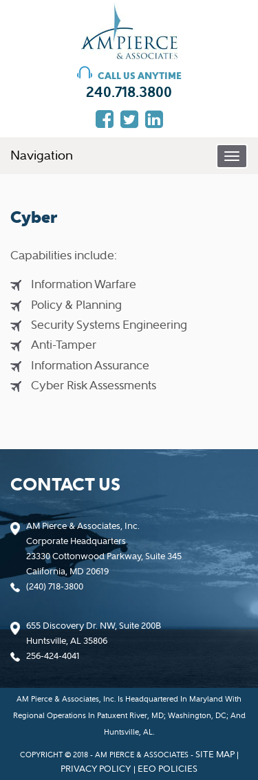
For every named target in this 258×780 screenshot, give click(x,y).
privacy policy (96, 768)
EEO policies (167, 768)
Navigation (41, 155)
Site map (215, 754)
